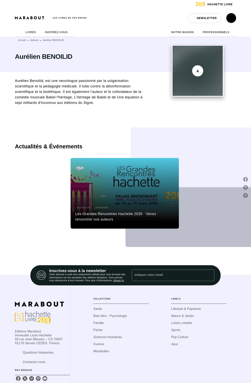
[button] (205, 18)
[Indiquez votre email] (168, 275)
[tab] (19, 32)
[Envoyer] (209, 275)
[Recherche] (231, 18)
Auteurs (34, 40)
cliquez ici (118, 280)
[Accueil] (31, 18)
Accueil (22, 40)
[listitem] (18, 378)
